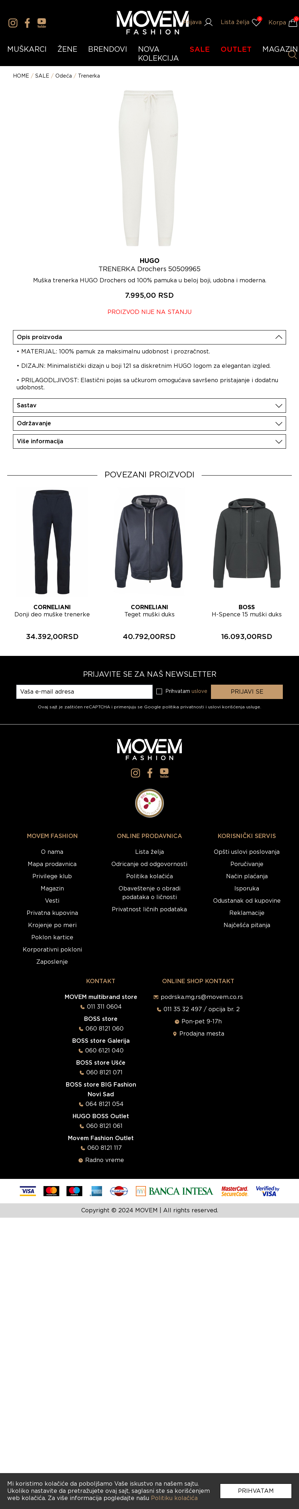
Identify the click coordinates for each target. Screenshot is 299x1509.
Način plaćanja (247, 876)
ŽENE (67, 49)
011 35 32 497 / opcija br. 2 (202, 1009)
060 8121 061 (104, 1126)
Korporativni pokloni (52, 950)
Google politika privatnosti (175, 707)
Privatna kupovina (52, 913)
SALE (200, 49)
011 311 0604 (104, 1007)
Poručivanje (246, 864)
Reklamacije (246, 913)
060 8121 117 (104, 1148)
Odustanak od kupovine (247, 901)
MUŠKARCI (27, 49)
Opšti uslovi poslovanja (247, 852)
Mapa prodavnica (52, 864)
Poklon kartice (52, 937)
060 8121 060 (105, 1029)
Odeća (63, 76)
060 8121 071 (104, 1072)
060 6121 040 (104, 1051)
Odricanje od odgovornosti (149, 864)
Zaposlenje (52, 962)
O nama (52, 852)
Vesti (52, 901)
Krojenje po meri (52, 925)
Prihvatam (256, 1491)
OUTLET (236, 49)
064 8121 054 (105, 1104)
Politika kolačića (149, 876)
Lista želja (149, 852)
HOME (21, 76)
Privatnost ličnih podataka (149, 909)
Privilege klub (52, 876)
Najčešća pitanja (247, 925)
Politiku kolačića (174, 1498)
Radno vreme (104, 1160)
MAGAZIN (280, 49)
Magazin (52, 889)
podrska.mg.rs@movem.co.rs (202, 997)
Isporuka (246, 889)
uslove (199, 691)
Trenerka (89, 76)
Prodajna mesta (201, 1034)
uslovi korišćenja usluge (234, 707)
